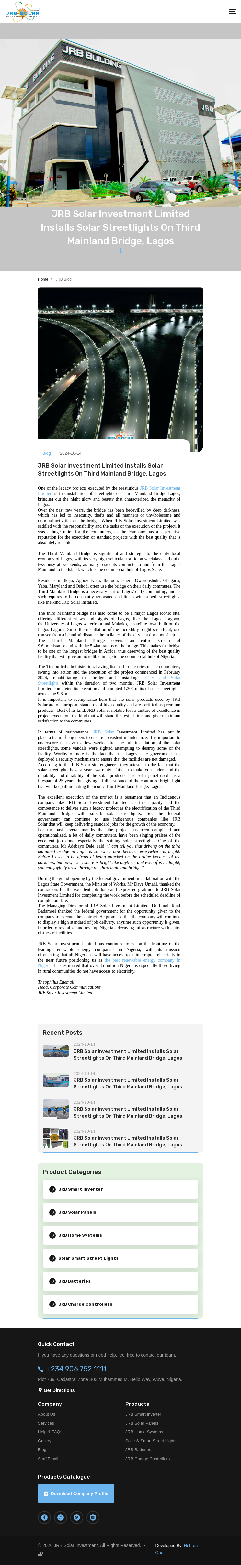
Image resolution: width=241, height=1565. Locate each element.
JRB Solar (103, 732)
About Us (46, 1414)
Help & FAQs (50, 1431)
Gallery (44, 1440)
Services (46, 1423)
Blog (46, 453)
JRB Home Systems (144, 1431)
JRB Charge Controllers (147, 1458)
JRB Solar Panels (141, 1423)
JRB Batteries (138, 1449)
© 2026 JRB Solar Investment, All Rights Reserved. (89, 1545)
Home (43, 279)
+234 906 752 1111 (77, 1368)
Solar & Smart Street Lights (151, 1440)
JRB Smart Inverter (143, 1414)
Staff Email (48, 1458)
